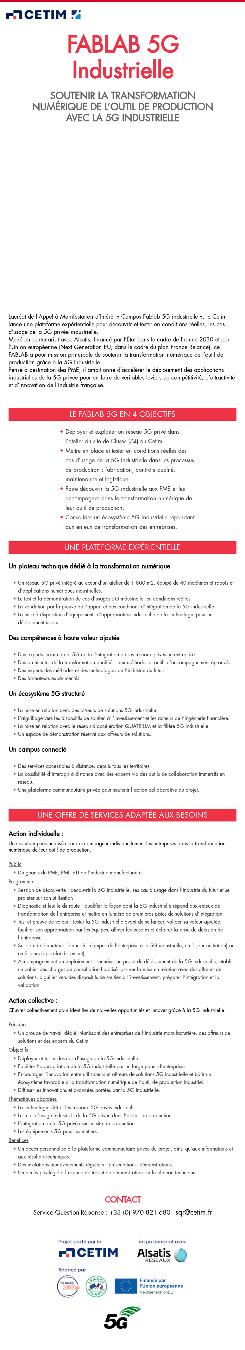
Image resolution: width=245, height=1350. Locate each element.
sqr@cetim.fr (193, 1212)
